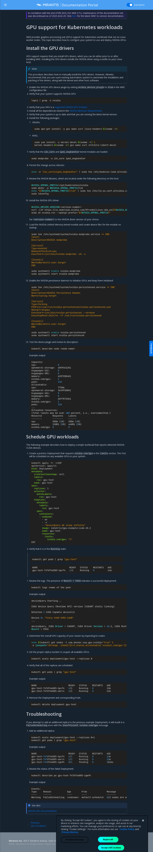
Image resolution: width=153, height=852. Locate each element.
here (74, 15)
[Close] (142, 841)
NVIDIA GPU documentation (42, 810)
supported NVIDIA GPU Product (71, 107)
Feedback (151, 348)
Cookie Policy (127, 849)
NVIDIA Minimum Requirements (86, 110)
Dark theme (139, 5)
